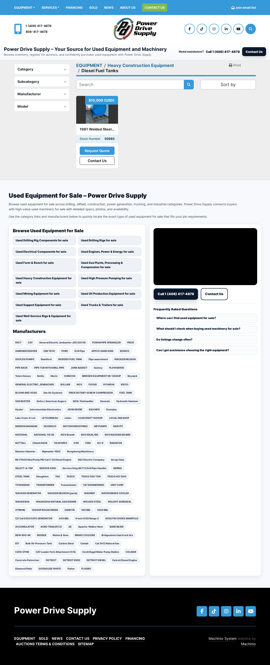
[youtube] (238, 29)
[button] (24, 7)
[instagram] (214, 29)
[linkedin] (226, 29)
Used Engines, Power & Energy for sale (107, 251)
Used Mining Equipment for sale (38, 293)
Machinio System (223, 638)
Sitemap (86, 644)
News (108, 7)
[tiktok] (202, 29)
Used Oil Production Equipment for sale (108, 293)
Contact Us (155, 7)
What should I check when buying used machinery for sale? (198, 328)
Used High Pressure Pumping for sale (106, 278)
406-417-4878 (36, 31)
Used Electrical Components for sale (41, 251)
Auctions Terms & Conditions (45, 644)
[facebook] (189, 29)
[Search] (250, 29)
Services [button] (49, 7)
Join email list (245, 7)
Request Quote (97, 151)
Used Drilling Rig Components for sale (42, 240)
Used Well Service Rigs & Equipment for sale (43, 318)
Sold (93, 7)
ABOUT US (127, 7)
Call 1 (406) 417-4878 (223, 51)
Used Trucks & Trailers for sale (102, 305)
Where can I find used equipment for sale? (186, 318)
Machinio (248, 644)
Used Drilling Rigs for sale (98, 240)
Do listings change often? (174, 339)
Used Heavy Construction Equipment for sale (44, 280)
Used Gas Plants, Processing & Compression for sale (102, 265)
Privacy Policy (107, 638)
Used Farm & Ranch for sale (35, 262)
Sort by (228, 84)
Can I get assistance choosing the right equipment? (192, 350)
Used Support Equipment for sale (38, 305)
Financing (74, 7)
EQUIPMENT (23, 7)
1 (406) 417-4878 (38, 26)
